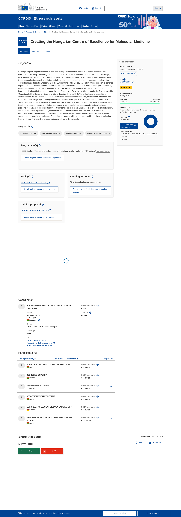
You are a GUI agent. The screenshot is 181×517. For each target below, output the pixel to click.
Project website (129, 73)
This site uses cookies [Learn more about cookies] (27, 513)
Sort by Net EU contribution (65, 359)
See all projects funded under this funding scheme (90, 190)
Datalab (85, 26)
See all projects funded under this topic (39, 189)
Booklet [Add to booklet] (140, 442)
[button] (96, 8)
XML (31, 451)
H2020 (46, 32)
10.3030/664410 (125, 82)
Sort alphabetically (27, 359)
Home (21, 26)
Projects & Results (49, 26)
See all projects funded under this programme (42, 158)
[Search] (158, 8)
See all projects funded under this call (39, 217)
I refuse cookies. (154, 513)
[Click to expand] (111, 365)
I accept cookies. (119, 513)
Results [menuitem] (47, 51)
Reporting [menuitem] (35, 51)
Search (94, 26)
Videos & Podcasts (66, 26)
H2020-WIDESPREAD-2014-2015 (35, 210)
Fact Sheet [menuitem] (24, 51)
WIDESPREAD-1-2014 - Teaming (35, 183)
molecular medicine (28, 133)
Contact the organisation (36, 340)
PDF (54, 451)
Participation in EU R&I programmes (41, 343)
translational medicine (51, 133)
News (78, 26)
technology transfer (74, 133)
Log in (83, 8)
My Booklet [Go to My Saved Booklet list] (155, 443)
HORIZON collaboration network (39, 345)
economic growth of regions (98, 133)
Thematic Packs (32, 26)
